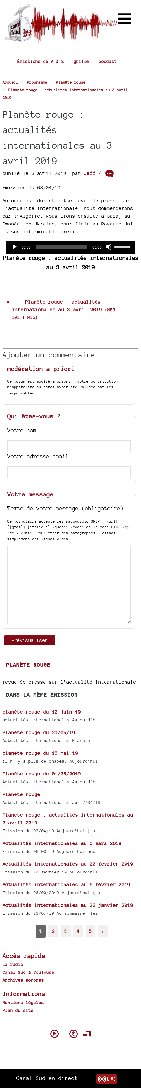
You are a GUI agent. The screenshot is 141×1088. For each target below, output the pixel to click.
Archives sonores (23, 980)
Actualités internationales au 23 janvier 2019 (68, 905)
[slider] (61, 247)
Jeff (90, 173)
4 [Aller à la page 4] (78, 931)
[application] (70, 247)
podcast (108, 61)
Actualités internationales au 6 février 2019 (66, 884)
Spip (70, 1022)
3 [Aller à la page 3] (65, 931)
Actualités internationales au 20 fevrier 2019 (68, 864)
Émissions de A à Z (40, 61)
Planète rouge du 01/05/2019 (42, 773)
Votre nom (21, 430)
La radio (13, 964)
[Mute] (108, 247)
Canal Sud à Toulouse (28, 972)
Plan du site (18, 1010)
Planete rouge (21, 794)
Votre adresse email (38, 456)
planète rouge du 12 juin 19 (42, 711)
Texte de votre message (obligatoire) (65, 508)
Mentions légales (23, 1002)
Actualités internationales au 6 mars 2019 (62, 843)
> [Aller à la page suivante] (102, 931)
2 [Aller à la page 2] (53, 931)
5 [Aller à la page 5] (90, 931)
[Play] (14, 247)
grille (81, 61)
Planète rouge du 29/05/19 (39, 732)
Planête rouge (28, 665)
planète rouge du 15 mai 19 (40, 753)
